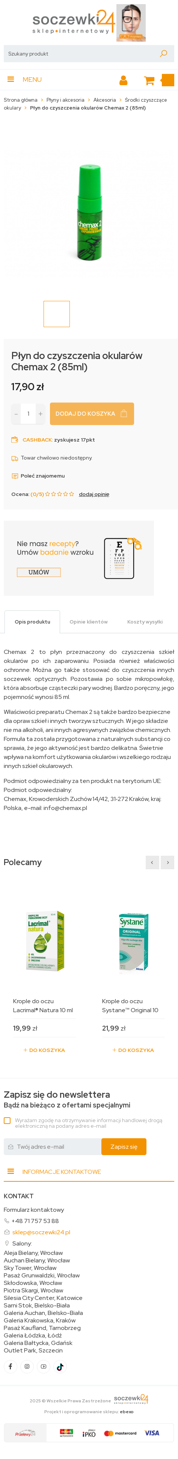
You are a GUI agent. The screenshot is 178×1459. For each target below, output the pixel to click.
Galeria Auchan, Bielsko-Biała (43, 1313)
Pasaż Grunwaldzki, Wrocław (42, 1275)
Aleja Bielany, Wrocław (33, 1253)
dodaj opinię (94, 494)
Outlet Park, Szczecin (33, 1350)
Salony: (22, 1243)
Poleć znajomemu (38, 475)
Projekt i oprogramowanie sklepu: (89, 1412)
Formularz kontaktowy (34, 1210)
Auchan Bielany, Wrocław (37, 1260)
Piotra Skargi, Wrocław (33, 1290)
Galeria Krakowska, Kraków (39, 1320)
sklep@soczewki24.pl (41, 1232)
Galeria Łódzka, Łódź (33, 1335)
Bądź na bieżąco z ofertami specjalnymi (67, 1099)
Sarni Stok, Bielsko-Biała (37, 1305)
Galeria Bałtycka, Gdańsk (38, 1343)
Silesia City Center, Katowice (43, 1298)
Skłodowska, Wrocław (33, 1283)
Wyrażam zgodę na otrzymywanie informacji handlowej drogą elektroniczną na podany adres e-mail (88, 1123)
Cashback (37, 439)
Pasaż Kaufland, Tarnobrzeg (42, 1328)
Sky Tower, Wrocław (30, 1268)
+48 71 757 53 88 (35, 1221)
